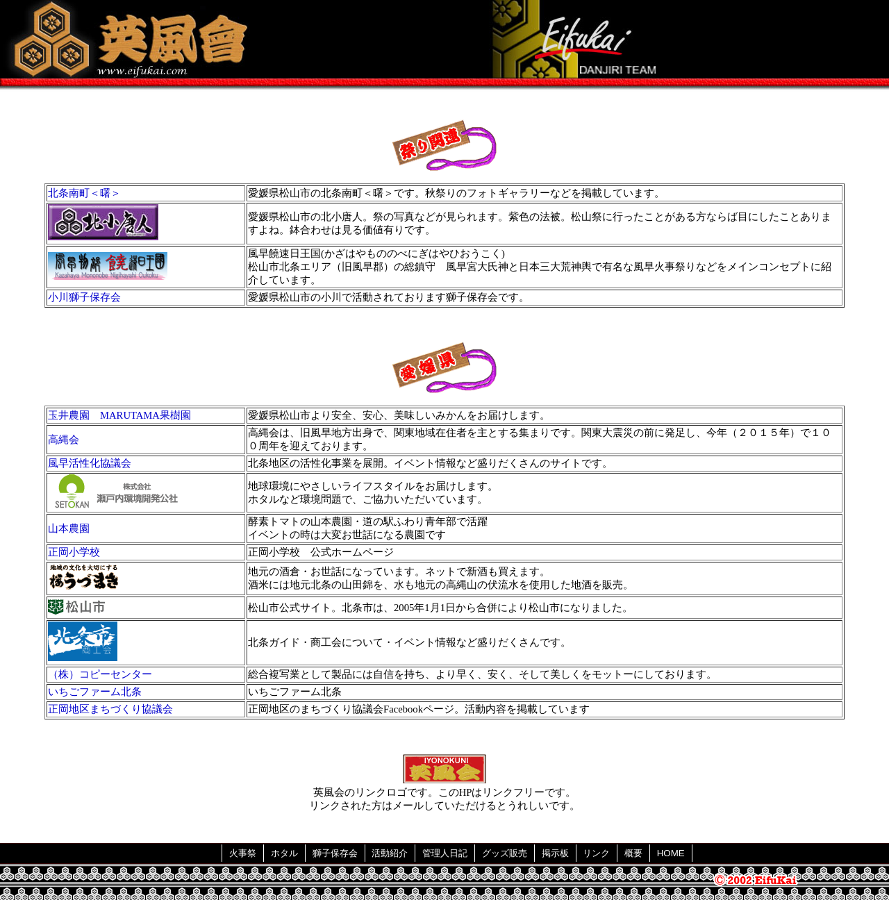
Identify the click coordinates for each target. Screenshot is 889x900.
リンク (596, 853)
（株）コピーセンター (100, 674)
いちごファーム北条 (95, 691)
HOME (671, 853)
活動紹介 (390, 853)
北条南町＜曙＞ (84, 193)
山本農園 (69, 528)
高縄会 (63, 439)
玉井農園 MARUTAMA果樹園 (119, 415)
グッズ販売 (504, 853)
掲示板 (555, 853)
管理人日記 (444, 853)
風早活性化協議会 (89, 463)
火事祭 (242, 853)
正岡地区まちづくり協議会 (110, 709)
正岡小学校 (74, 552)
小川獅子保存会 (84, 297)
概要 (633, 853)
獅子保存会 (335, 853)
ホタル (284, 853)
